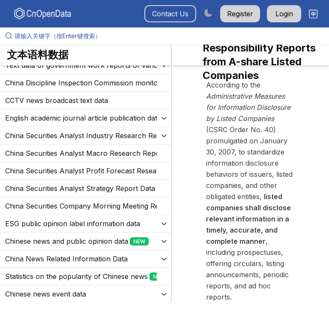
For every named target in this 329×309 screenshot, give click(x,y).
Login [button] (284, 13)
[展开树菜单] (85, 82)
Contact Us (170, 13)
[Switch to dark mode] (208, 13)
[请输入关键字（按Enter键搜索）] (168, 36)
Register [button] (240, 13)
